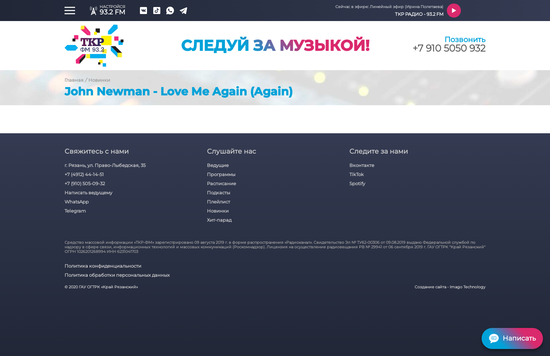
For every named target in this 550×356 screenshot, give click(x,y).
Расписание (221, 183)
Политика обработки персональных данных (117, 275)
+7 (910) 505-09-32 (85, 183)
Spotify (357, 183)
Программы (221, 174)
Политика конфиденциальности (103, 266)
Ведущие (218, 165)
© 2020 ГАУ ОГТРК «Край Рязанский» (101, 287)
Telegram (75, 211)
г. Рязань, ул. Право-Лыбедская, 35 (105, 165)
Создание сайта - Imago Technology (450, 287)
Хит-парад (219, 220)
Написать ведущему (88, 192)
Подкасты (218, 192)
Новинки (99, 80)
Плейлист (218, 201)
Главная (74, 80)
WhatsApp (77, 201)
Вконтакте (361, 165)
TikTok (356, 174)
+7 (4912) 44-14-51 (84, 174)
